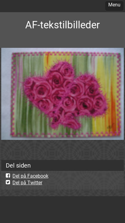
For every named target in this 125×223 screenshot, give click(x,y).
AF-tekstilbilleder (62, 25)
